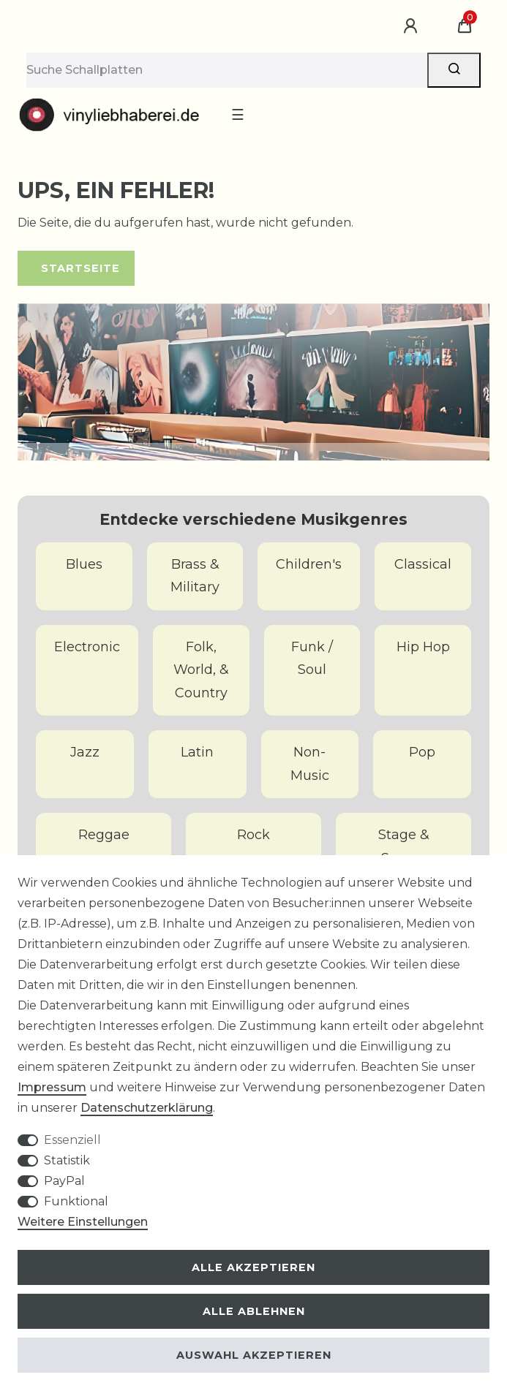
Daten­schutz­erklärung (146, 1108)
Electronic (87, 647)
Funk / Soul (312, 658)
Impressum (52, 1087)
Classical (422, 564)
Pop (422, 752)
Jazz (84, 752)
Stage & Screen (403, 846)
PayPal (64, 1181)
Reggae (103, 835)
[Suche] (454, 70)
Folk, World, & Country (201, 670)
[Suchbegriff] (226, 70)
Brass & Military (194, 576)
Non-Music (309, 764)
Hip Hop (423, 647)
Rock (253, 835)
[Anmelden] (413, 26)
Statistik (67, 1160)
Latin (197, 752)
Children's (309, 564)
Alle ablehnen (254, 1311)
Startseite (80, 268)
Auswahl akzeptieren (253, 1355)
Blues (84, 564)
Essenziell (72, 1140)
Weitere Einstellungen (83, 1222)
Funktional (76, 1201)
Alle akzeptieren (253, 1267)
